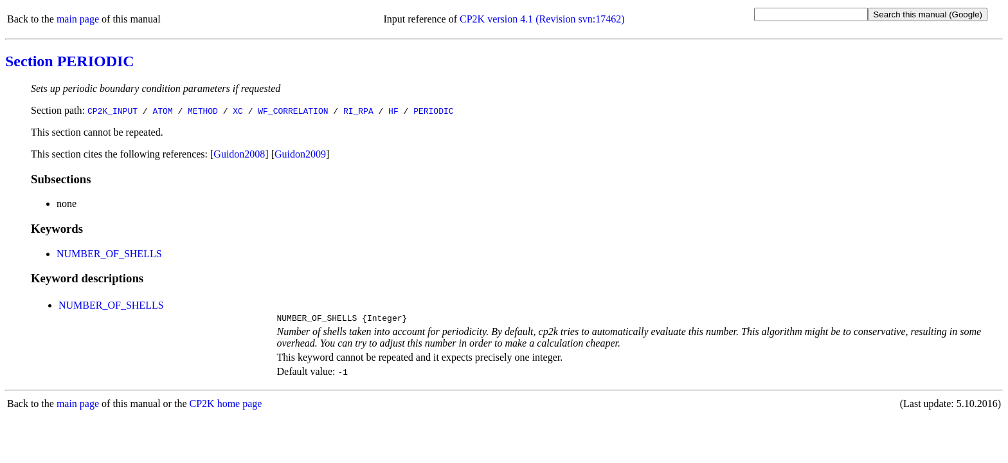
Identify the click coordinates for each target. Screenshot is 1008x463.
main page (78, 19)
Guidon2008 (239, 154)
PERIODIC (433, 110)
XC (238, 110)
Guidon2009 (300, 154)
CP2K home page (226, 405)
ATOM (162, 110)
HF (393, 110)
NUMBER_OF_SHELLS (109, 253)
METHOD (203, 110)
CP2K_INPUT (112, 110)
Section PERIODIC (69, 61)
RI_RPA (358, 110)
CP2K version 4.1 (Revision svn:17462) (542, 19)
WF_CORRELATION (293, 110)
